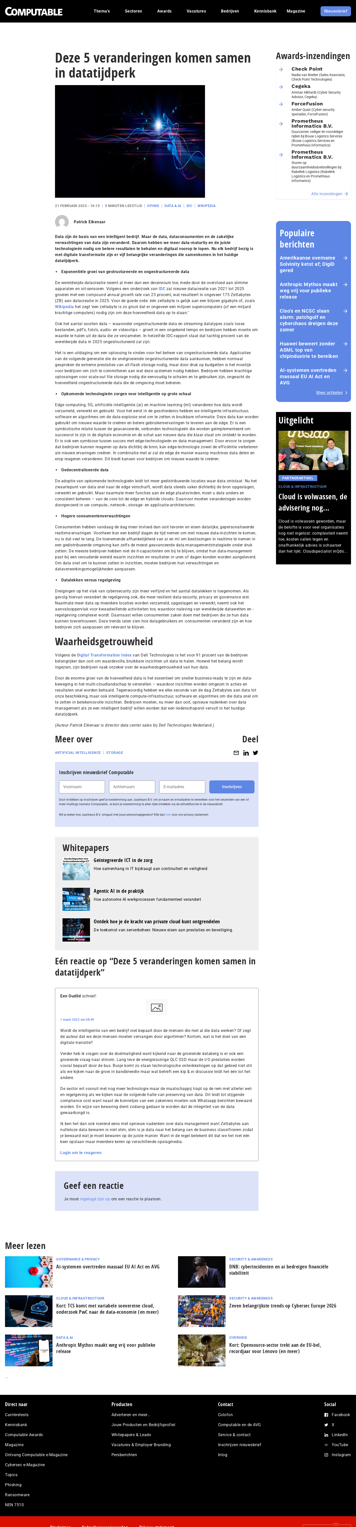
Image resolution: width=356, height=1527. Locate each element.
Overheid (238, 1338)
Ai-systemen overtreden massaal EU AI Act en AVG (308, 376)
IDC (189, 206)
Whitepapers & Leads (131, 1434)
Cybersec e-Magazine (25, 1464)
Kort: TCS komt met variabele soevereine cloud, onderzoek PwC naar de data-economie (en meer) (109, 1308)
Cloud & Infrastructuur (302, 487)
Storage (114, 753)
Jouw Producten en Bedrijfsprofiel (144, 1424)
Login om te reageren (81, 1152)
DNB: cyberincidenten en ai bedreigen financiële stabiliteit (278, 1269)
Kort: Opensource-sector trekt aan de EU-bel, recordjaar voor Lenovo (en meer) (275, 1348)
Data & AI (172, 206)
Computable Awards (24, 1434)
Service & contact (234, 1434)
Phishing (13, 1484)
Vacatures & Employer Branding (141, 1444)
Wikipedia (207, 206)
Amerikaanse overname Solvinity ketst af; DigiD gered (307, 264)
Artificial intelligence (78, 753)
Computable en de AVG (239, 1424)
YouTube (340, 1444)
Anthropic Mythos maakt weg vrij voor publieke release (309, 290)
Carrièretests (17, 1414)
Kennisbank (16, 1424)
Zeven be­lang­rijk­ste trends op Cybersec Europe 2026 (282, 1305)
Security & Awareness (251, 1259)
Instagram (341, 1454)
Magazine (14, 1444)
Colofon (225, 1414)
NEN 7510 (14, 1504)
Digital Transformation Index (104, 655)
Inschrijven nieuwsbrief (240, 1444)
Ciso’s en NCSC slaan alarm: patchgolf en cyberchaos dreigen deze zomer (309, 320)
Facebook (341, 1414)
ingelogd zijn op (95, 1199)
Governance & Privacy (78, 1259)
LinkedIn (340, 1434)
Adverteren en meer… (131, 1414)
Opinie (153, 206)
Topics (11, 1474)
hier (168, 814)
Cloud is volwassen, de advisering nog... (312, 502)
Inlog (223, 1454)
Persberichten (124, 1454)
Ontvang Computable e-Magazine (36, 1454)
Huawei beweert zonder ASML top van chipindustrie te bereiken (309, 350)
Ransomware (17, 1494)
